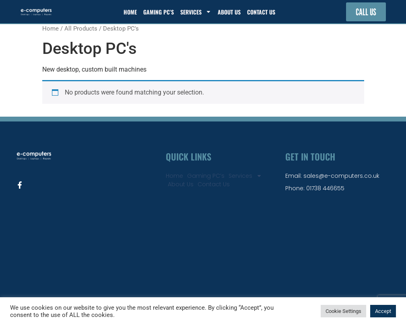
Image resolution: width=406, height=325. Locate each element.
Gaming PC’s (158, 12)
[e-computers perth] (203, 249)
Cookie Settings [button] (343, 311)
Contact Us (261, 12)
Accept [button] (383, 311)
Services (195, 12)
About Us (229, 12)
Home (130, 12)
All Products (80, 28)
